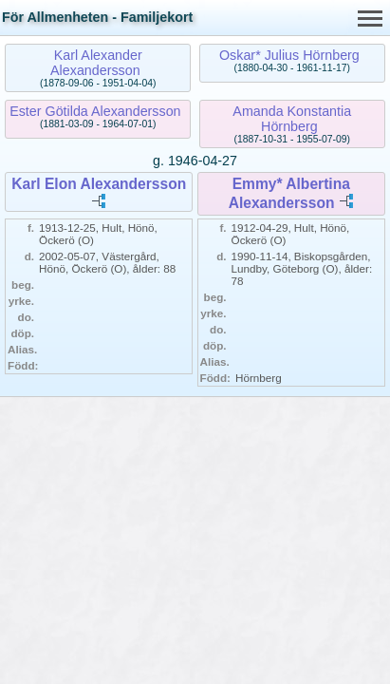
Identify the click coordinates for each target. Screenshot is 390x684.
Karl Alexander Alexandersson (96, 63)
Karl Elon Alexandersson (98, 184)
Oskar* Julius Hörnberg (289, 55)
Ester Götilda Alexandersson (94, 111)
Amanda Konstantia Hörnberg (291, 119)
